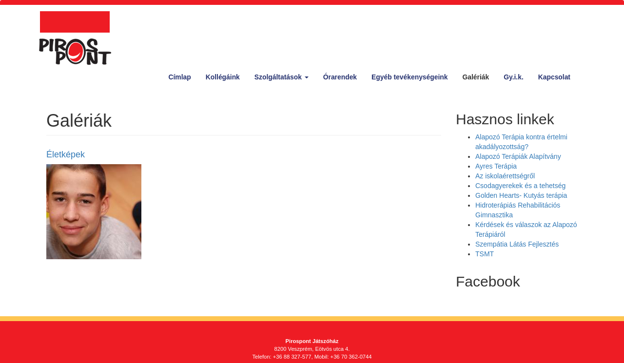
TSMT (484, 254)
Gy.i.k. (514, 77)
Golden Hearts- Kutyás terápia (521, 195)
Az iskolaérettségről (505, 176)
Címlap (180, 77)
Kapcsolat (554, 77)
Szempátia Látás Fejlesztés (517, 244)
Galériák (475, 77)
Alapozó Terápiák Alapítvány (518, 156)
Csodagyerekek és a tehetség (520, 186)
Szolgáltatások (281, 77)
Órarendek (340, 77)
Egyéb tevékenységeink (409, 77)
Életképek (65, 154)
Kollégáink (223, 77)
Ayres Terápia (496, 166)
